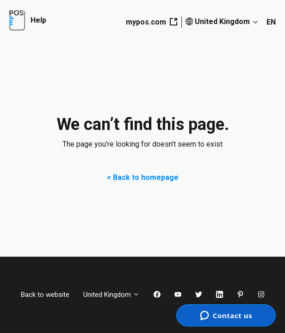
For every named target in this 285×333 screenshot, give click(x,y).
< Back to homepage (143, 177)
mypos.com (151, 22)
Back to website (45, 294)
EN (271, 22)
